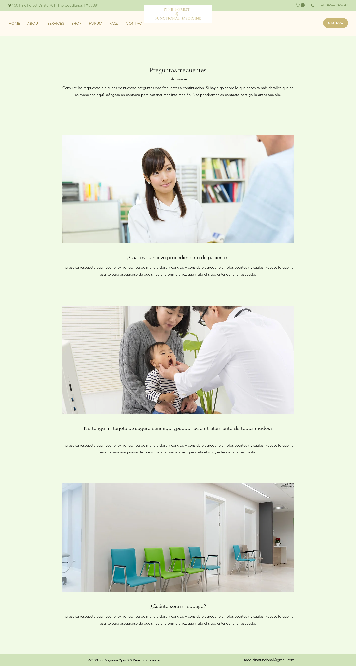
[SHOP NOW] (335, 23)
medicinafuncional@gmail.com (269, 659)
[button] (301, 5)
